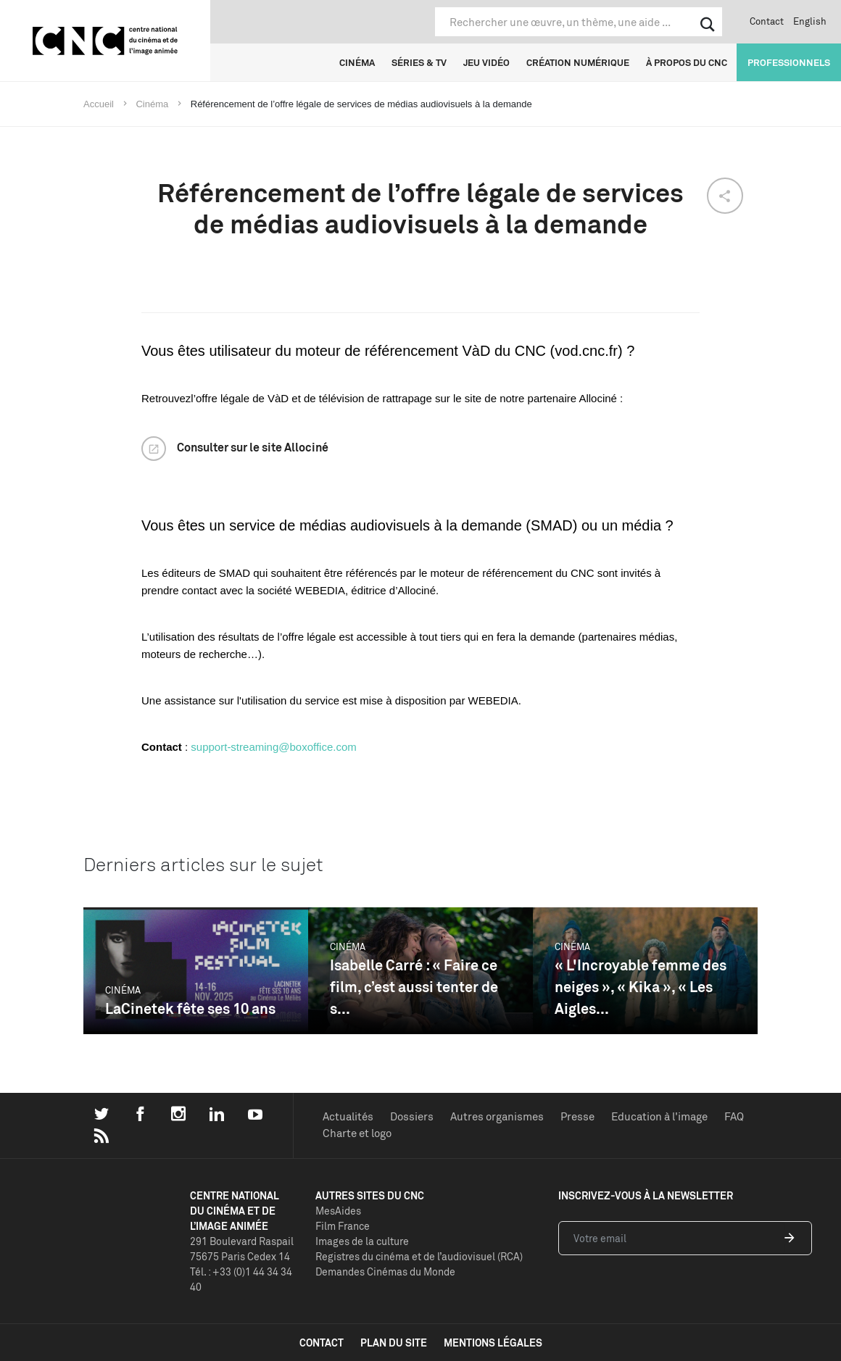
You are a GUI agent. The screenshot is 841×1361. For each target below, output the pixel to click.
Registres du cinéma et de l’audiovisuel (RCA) (419, 1256)
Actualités (348, 1116)
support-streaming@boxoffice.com (273, 747)
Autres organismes (497, 1116)
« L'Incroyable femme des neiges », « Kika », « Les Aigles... (640, 986)
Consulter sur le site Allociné (252, 447)
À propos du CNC (686, 62)
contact (321, 1342)
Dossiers (412, 1116)
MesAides (338, 1210)
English (809, 21)
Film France (342, 1226)
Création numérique (577, 62)
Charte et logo (357, 1133)
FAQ (734, 1116)
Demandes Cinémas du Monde (385, 1271)
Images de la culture (362, 1241)
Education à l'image (659, 1116)
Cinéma (357, 62)
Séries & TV (419, 62)
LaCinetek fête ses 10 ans (190, 1008)
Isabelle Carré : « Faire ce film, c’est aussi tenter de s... (414, 986)
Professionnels (788, 62)
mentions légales (493, 1342)
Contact (767, 21)
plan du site (393, 1342)
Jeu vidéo (486, 62)
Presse (577, 1116)
